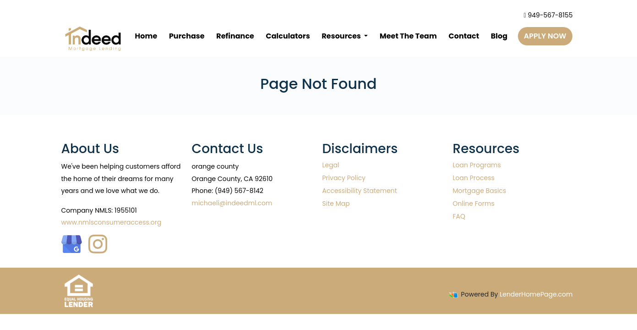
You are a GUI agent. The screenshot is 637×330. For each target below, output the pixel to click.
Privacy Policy (344, 177)
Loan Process (474, 177)
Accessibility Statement (359, 190)
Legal (330, 165)
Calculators (288, 36)
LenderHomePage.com (536, 294)
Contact (464, 36)
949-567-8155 (548, 15)
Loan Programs (477, 165)
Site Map (336, 203)
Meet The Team (408, 36)
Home (146, 36)
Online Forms (474, 203)
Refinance (235, 36)
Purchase (187, 36)
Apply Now (545, 36)
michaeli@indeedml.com (232, 203)
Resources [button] (341, 36)
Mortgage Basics (479, 190)
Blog (499, 36)
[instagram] (97, 242)
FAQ (459, 216)
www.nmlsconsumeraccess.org (111, 222)
